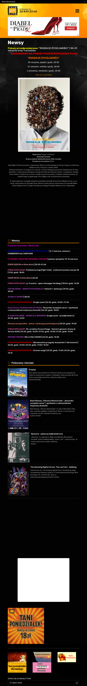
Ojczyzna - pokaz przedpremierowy (47, 434)
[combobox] (43, 2)
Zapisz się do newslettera (19, 629)
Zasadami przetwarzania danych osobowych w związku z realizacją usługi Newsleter (52, 637)
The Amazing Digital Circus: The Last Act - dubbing (53, 467)
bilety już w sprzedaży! (43, 75)
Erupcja (32, 369)
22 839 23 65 (28, 11)
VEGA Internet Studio (49, 672)
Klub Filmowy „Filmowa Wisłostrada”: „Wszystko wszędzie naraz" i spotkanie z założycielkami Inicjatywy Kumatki (52, 403)
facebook (42, 665)
